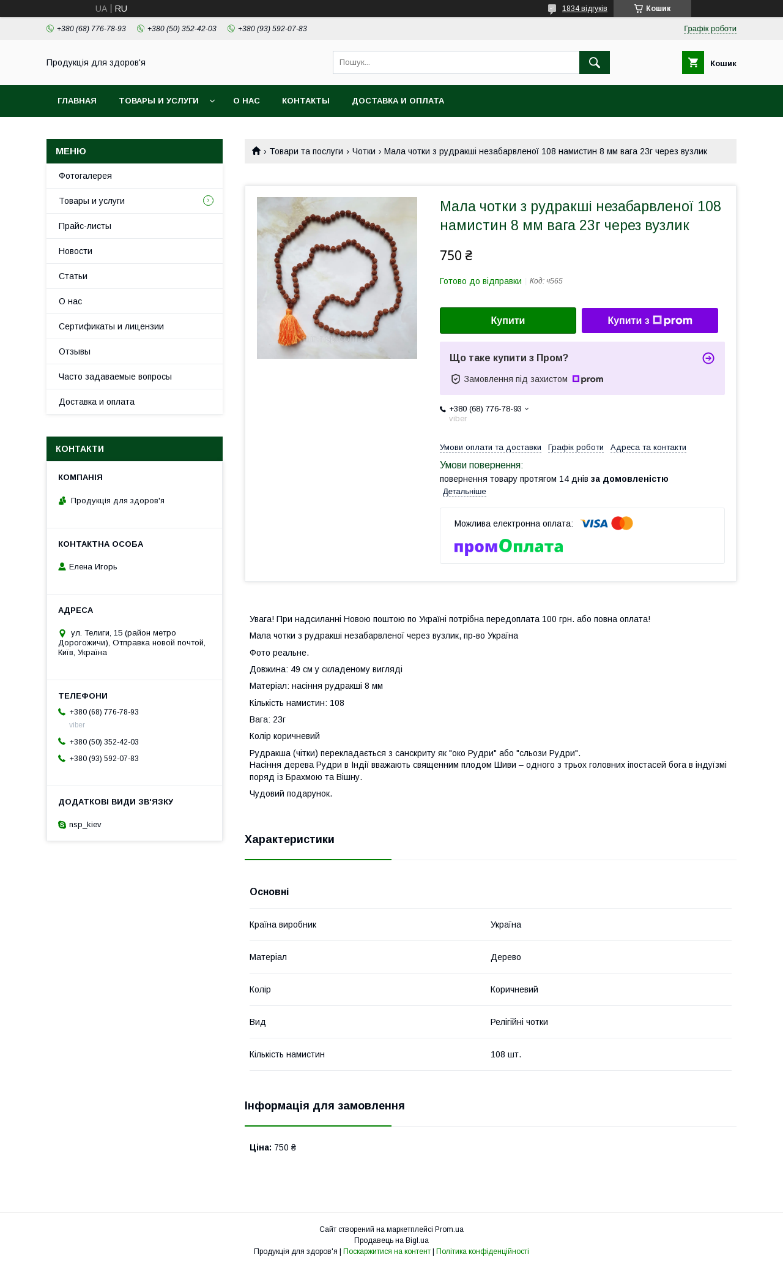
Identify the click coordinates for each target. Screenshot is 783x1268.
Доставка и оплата (398, 100)
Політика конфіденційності (482, 1251)
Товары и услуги (159, 100)
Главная (77, 100)
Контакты (306, 100)
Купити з (649, 320)
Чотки (364, 151)
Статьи (73, 276)
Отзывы (75, 351)
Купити (508, 320)
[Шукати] (594, 62)
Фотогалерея (85, 176)
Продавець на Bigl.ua (391, 1240)
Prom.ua (449, 1229)
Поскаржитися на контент (387, 1251)
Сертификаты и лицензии (111, 326)
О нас (246, 100)
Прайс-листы (85, 226)
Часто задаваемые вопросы (115, 376)
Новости (75, 251)
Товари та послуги (306, 151)
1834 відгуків (584, 8)
